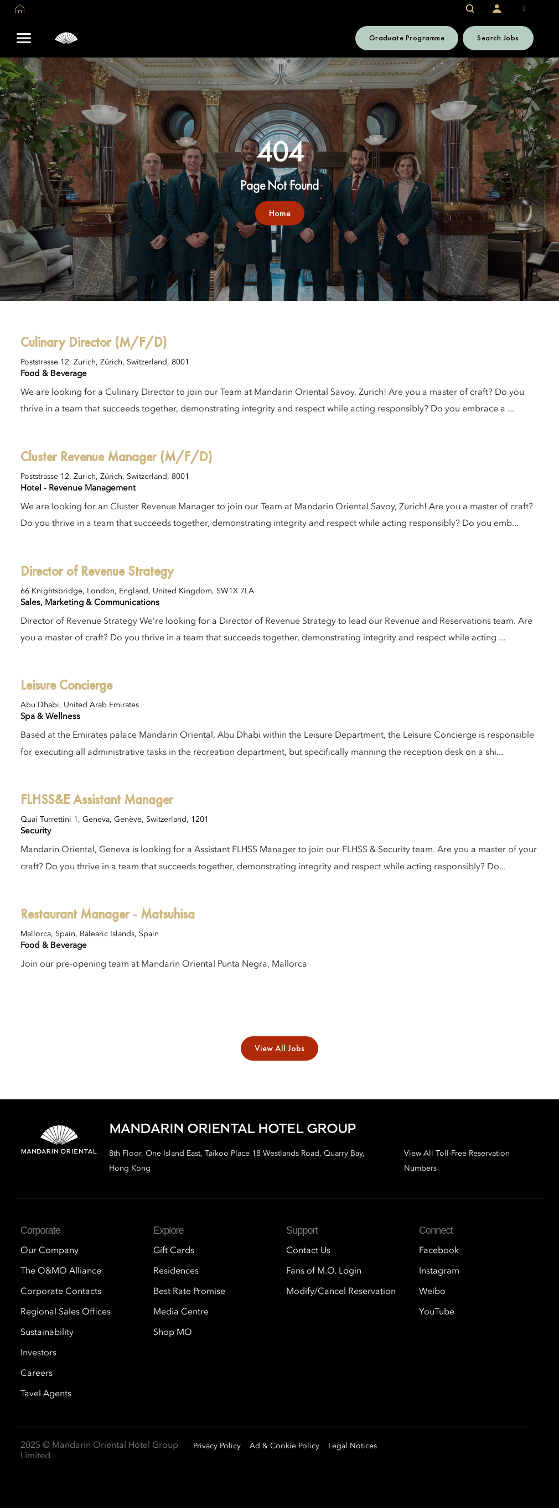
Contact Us (308, 1250)
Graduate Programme (407, 38)
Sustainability (47, 1332)
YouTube (436, 1312)
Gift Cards (173, 1250)
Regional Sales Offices (65, 1312)
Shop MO (172, 1332)
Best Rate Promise (189, 1291)
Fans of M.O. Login (323, 1271)
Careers (36, 1373)
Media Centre (181, 1312)
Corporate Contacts (60, 1291)
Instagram (439, 1271)
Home (280, 212)
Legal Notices (352, 1446)
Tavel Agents (45, 1394)
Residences (176, 1271)
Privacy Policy (217, 1446)
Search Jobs (498, 38)
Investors (38, 1353)
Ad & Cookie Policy (284, 1446)
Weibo (432, 1291)
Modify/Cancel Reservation (341, 1291)
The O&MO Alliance (60, 1271)
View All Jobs (279, 1048)
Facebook (439, 1250)
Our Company (49, 1250)
